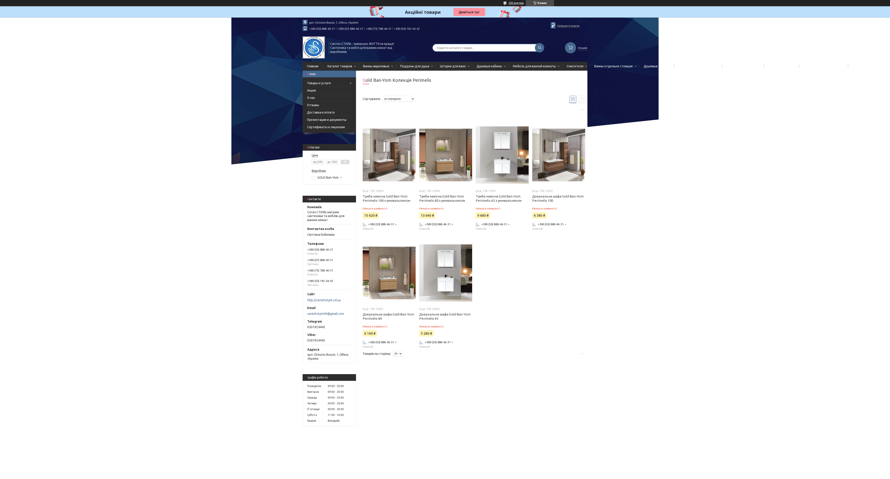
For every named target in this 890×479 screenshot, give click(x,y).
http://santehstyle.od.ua (324, 300)
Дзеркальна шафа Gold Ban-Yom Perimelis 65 (445, 316)
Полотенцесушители (742, 66)
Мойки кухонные (781, 66)
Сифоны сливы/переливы (823, 66)
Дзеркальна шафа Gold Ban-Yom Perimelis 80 (388, 316)
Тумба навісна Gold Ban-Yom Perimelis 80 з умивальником (442, 198)
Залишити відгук (568, 25)
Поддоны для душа (414, 66)
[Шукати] (539, 47)
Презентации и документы (326, 120)
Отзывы (313, 105)
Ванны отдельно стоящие (613, 66)
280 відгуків (516, 3)
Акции (311, 90)
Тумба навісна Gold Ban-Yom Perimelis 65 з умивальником (499, 198)
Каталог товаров (340, 66)
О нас (311, 98)
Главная (312, 66)
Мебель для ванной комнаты (534, 66)
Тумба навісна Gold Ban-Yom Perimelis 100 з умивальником (386, 198)
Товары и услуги (319, 83)
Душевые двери (656, 66)
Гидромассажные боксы (870, 66)
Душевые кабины (489, 66)
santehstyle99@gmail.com (325, 313)
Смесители (575, 66)
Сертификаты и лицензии (326, 127)
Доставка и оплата (321, 112)
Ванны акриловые (376, 66)
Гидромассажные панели (697, 66)
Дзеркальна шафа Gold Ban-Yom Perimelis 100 (558, 198)
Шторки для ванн (453, 66)
